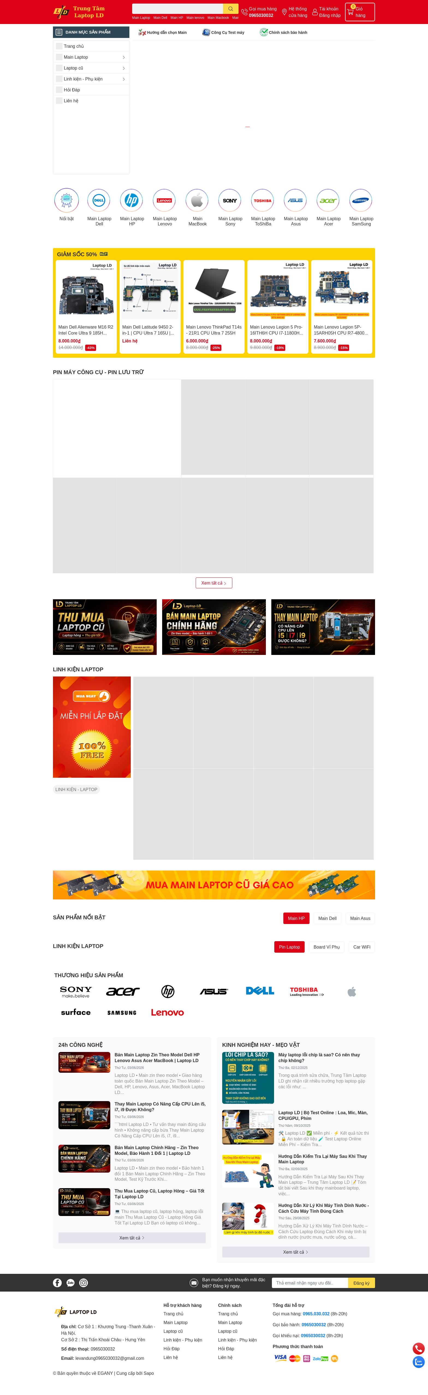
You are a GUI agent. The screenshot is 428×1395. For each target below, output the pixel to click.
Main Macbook (218, 18)
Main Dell (160, 18)
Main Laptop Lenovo (165, 250)
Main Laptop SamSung (361, 250)
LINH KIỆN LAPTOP (78, 698)
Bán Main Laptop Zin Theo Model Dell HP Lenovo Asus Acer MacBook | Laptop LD (157, 1086)
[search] (231, 9)
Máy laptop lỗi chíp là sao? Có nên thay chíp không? (319, 1086)
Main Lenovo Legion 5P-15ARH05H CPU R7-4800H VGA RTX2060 (341, 361)
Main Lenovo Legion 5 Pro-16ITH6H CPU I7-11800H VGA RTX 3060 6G (276, 361)
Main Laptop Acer (329, 250)
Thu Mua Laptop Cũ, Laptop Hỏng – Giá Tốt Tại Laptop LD (159, 1222)
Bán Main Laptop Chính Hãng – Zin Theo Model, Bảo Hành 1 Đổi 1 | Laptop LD (157, 1178)
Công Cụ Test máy (227, 32)
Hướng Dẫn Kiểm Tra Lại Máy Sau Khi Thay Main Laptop (322, 1187)
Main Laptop (141, 18)
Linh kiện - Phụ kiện (183, 1368)
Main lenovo (195, 18)
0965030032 (261, 15)
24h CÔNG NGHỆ (80, 1073)
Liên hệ (171, 1386)
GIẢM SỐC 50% (77, 282)
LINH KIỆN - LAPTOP (76, 818)
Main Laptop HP (132, 250)
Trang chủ (173, 1342)
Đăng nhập (330, 15)
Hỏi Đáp (172, 1377)
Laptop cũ (173, 1360)
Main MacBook (198, 250)
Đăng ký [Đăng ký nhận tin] (361, 1311)
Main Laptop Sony (230, 250)
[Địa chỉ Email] (323, 1311)
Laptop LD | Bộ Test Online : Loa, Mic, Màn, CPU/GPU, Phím (323, 1144)
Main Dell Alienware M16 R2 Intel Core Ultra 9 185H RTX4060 (85, 361)
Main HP (177, 18)
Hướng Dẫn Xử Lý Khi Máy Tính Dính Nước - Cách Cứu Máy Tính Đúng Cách (323, 1236)
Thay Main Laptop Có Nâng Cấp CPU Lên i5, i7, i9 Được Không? (160, 1135)
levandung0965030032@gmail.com (109, 1386)
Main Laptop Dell (99, 250)
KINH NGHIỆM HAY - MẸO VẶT (261, 1073)
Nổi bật (67, 247)
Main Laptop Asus (296, 250)
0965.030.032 (316, 1342)
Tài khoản (328, 8)
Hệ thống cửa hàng (298, 12)
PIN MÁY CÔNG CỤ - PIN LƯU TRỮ (98, 400)
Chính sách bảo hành (288, 32)
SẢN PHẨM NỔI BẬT (79, 946)
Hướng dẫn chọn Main (167, 32)
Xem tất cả (214, 611)
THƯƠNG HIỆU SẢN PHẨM (88, 1003)
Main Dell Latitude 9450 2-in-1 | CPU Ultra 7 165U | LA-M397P (147, 361)
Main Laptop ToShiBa (263, 250)
